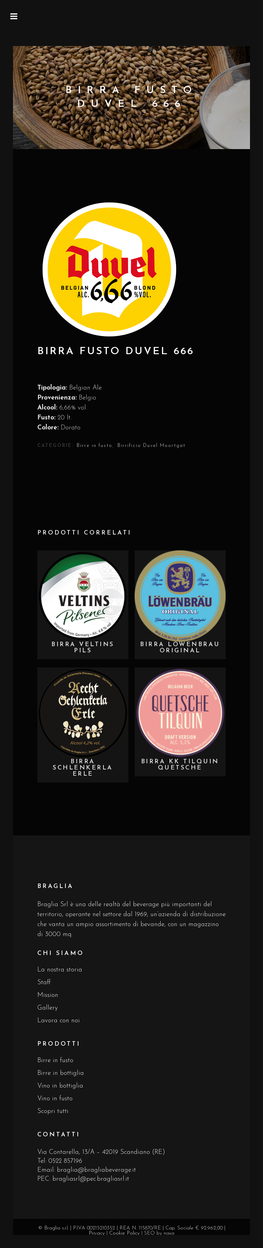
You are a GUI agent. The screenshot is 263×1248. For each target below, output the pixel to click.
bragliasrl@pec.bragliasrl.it (90, 1179)
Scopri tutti (52, 1111)
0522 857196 (65, 1161)
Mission (47, 995)
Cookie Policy (124, 1233)
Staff (44, 982)
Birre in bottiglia (60, 1073)
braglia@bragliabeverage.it (96, 1170)
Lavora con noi (58, 1020)
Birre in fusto (94, 445)
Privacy (97, 1233)
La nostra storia (59, 970)
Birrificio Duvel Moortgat (151, 445)
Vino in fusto (55, 1098)
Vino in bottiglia (60, 1086)
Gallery (47, 1008)
